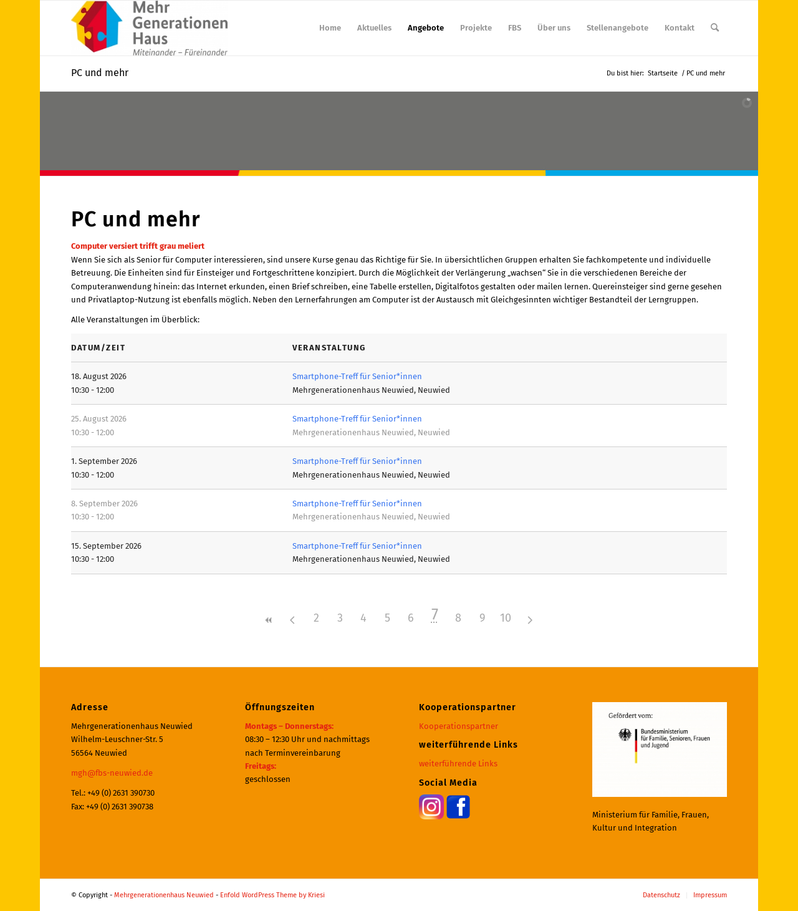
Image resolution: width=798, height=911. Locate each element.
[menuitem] (330, 28)
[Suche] (715, 28)
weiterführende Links (458, 763)
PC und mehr (99, 73)
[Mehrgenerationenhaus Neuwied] (149, 28)
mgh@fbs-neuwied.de (112, 773)
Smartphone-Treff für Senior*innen (357, 376)
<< (269, 620)
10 (505, 618)
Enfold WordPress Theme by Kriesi (272, 895)
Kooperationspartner (458, 726)
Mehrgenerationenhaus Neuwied (164, 895)
